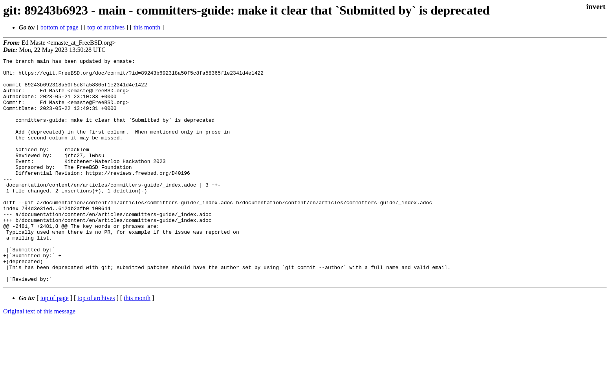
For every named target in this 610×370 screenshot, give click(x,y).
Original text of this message (39, 356)
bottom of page (59, 27)
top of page (54, 342)
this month (147, 27)
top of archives (106, 27)
